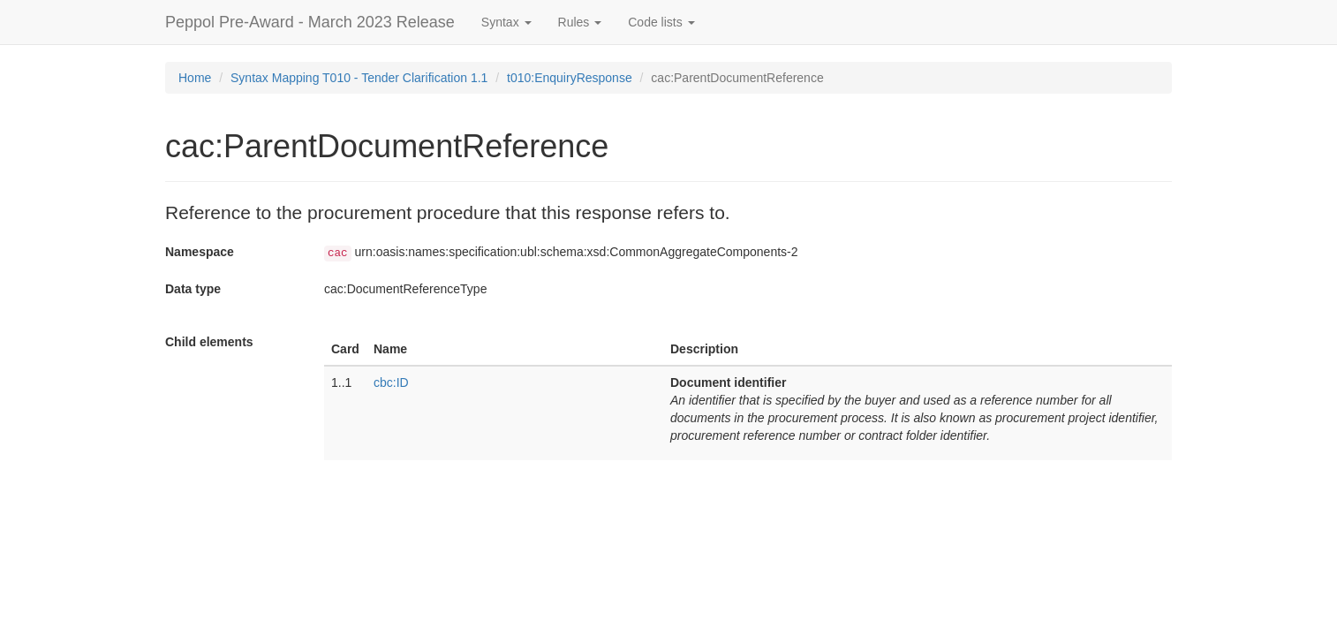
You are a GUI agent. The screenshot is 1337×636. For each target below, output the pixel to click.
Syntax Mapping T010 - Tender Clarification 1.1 (358, 78)
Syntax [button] (506, 22)
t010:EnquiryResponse (569, 78)
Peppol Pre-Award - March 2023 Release (310, 22)
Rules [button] (580, 22)
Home (194, 78)
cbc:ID (391, 382)
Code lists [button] (661, 22)
